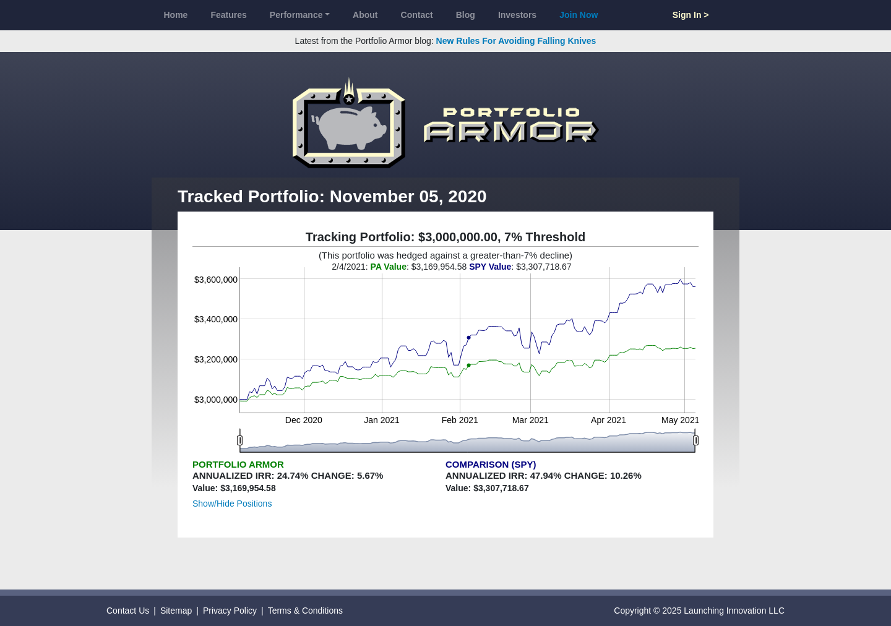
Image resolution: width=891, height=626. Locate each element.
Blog (465, 15)
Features (228, 15)
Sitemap (176, 610)
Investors (517, 15)
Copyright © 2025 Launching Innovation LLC (699, 610)
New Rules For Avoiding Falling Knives (516, 41)
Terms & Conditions (305, 610)
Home (176, 15)
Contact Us (127, 610)
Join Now (578, 15)
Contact (417, 15)
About (365, 15)
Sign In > (691, 15)
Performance (296, 15)
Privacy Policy (230, 610)
